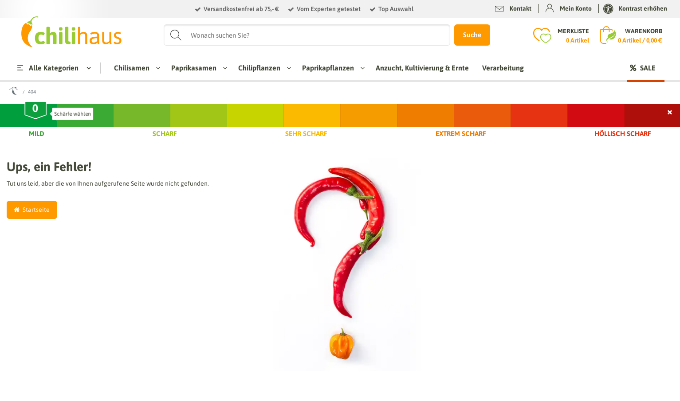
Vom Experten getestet (329, 8)
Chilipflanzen (262, 68)
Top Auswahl (395, 8)
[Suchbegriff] (307, 35)
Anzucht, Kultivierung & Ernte (422, 68)
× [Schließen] (670, 111)
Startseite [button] (32, 209)
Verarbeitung (503, 68)
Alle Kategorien (47, 67)
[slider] (36, 112)
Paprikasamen (197, 68)
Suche (472, 35)
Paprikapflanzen (331, 68)
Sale (648, 68)
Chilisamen (135, 68)
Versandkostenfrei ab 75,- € (241, 8)
